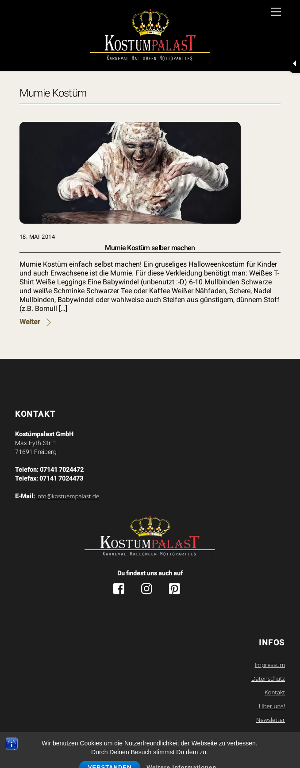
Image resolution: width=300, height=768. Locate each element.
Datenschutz (268, 679)
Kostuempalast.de (131, 739)
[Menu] (276, 12)
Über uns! (272, 706)
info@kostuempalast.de (67, 496)
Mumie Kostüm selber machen (150, 248)
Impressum (270, 665)
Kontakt (275, 692)
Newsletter (270, 720)
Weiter (29, 322)
